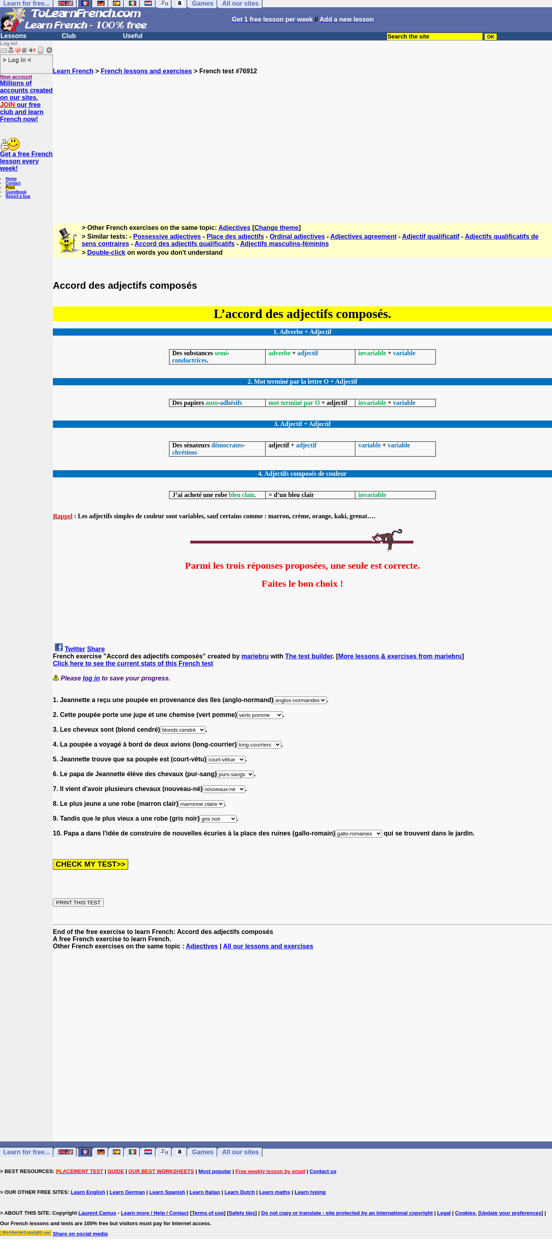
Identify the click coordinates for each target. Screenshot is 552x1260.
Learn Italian (204, 1192)
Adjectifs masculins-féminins (284, 243)
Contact (13, 183)
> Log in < (17, 59)
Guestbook (16, 192)
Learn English (88, 1192)
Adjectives (234, 227)
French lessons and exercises (146, 71)
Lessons (13, 35)
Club (69, 35)
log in (91, 678)
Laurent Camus (98, 1213)
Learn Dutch (239, 1192)
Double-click (106, 252)
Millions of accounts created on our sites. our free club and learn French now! (26, 101)
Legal (444, 1213)
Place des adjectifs (235, 236)
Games (203, 1152)
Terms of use (208, 1213)
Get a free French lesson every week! (26, 161)
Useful (133, 35)
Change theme (276, 227)
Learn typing (310, 1192)
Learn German (127, 1192)
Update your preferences (510, 1213)
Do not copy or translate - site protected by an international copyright (347, 1213)
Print (10, 187)
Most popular (214, 1171)
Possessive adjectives (167, 236)
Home (11, 179)
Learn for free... (26, 1152)
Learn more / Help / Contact (155, 1213)
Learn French (73, 71)
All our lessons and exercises (268, 946)
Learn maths (274, 1192)
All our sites (240, 1152)
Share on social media (80, 1234)
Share (96, 649)
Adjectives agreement (363, 236)
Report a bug (18, 196)
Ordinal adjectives (297, 236)
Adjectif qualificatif (430, 236)
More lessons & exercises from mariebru (400, 656)
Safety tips (242, 1213)
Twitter (74, 649)
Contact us (323, 1171)
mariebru (254, 656)
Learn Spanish (167, 1192)
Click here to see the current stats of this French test (133, 663)
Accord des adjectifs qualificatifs (185, 243)
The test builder (308, 656)
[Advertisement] (302, 145)
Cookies (465, 1213)
